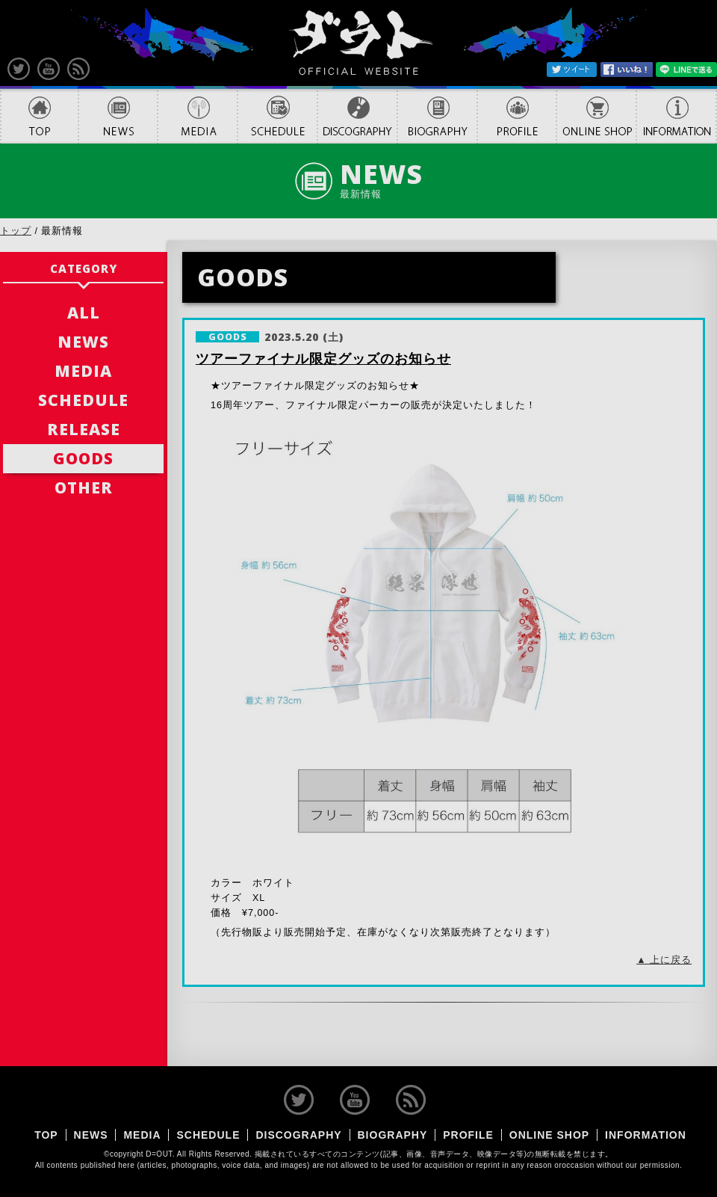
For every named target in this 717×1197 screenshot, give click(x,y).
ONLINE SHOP (596, 116)
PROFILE (516, 116)
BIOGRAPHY (437, 116)
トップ (15, 231)
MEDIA (198, 116)
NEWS (118, 116)
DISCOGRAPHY (357, 116)
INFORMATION (676, 116)
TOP (39, 116)
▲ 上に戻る (664, 960)
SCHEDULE (277, 116)
